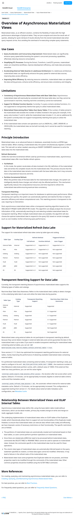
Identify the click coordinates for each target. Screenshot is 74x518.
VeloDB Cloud (7, 8)
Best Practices (32, 483)
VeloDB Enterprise (24, 8)
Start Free (68, 3)
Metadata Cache (21, 391)
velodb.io (49, 3)
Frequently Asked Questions (47, 488)
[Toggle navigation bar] (3, 3)
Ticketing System (57, 3)
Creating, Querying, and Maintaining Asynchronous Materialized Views (27, 479)
